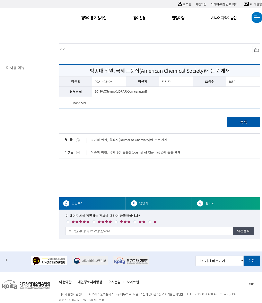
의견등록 (243, 231)
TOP (251, 284)
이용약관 (65, 282)
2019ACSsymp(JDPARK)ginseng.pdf (121, 91)
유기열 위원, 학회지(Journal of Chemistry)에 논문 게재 (129, 140)
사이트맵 (133, 282)
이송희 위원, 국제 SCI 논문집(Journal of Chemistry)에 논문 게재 (136, 152)
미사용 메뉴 (15, 67)
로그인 (184, 4)
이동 (252, 261)
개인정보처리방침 (90, 282)
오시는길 (114, 282)
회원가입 (200, 4)
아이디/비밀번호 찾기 (224, 4)
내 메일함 (253, 4)
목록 (243, 122)
